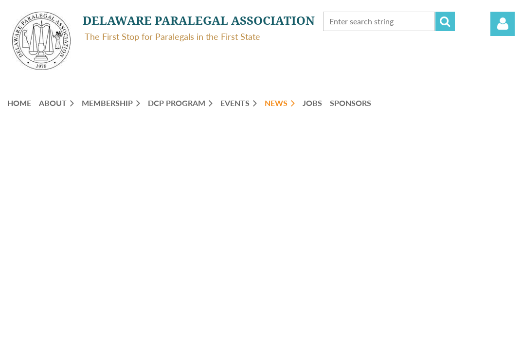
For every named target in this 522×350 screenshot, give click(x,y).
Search (445, 21)
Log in (502, 24)
